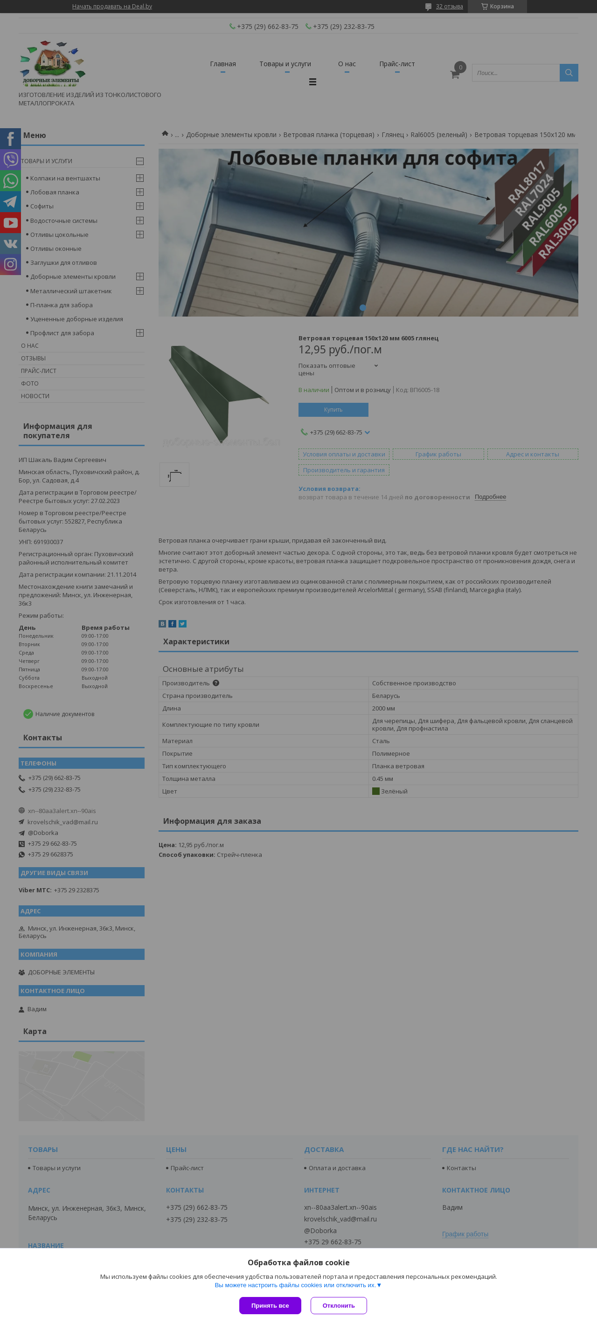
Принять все (270, 1305)
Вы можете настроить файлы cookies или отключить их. (295, 1285)
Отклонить (339, 1305)
